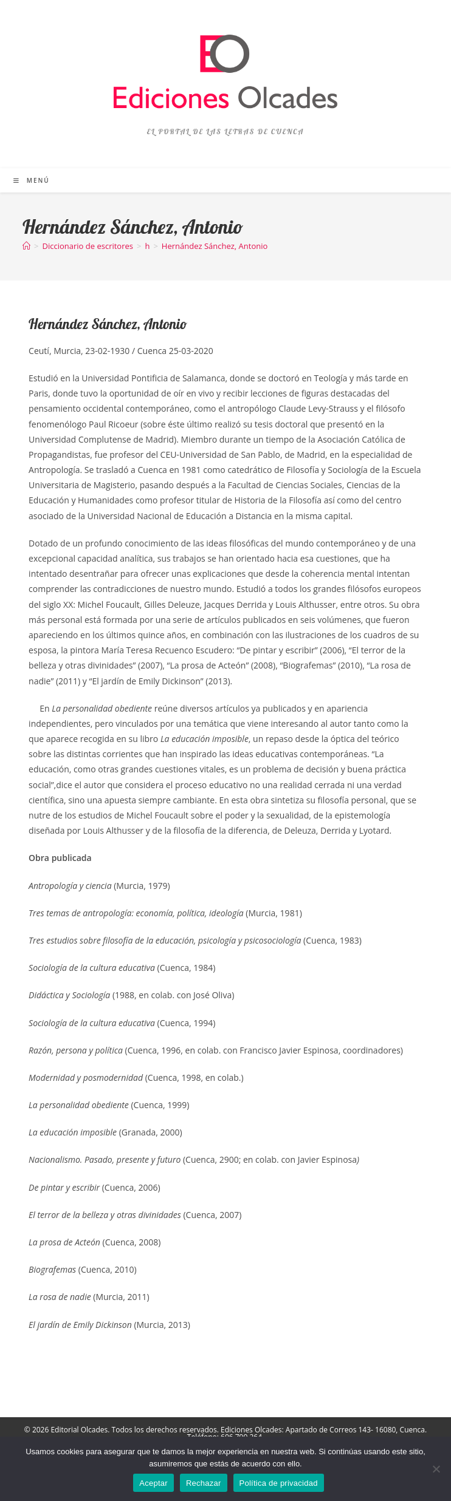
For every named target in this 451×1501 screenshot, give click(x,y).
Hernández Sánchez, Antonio (214, 245)
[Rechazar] (436, 1469)
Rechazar (203, 1483)
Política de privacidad (278, 1483)
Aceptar (153, 1483)
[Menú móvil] (31, 180)
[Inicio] (26, 245)
